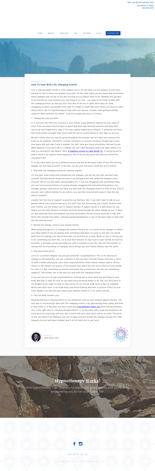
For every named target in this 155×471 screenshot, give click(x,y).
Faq (76, 33)
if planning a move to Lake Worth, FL (85, 151)
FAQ (82, 454)
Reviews (87, 33)
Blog (99, 33)
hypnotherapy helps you (88, 307)
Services (64, 33)
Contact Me (113, 33)
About (51, 33)
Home (40, 33)
